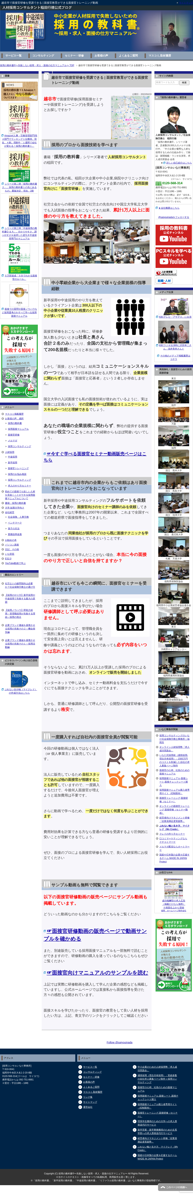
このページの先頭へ (176, 1187)
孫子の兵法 (13, 528)
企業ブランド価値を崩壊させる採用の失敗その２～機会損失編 (20, 628)
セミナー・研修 (74, 55)
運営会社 (87, 1107)
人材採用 (9, 452)
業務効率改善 (15, 534)
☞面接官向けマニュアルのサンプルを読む (97, 973)
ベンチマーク (15, 522)
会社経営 (9, 512)
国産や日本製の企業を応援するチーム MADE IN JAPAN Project (174, 858)
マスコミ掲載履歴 (14, 414)
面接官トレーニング (18, 468)
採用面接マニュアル (18, 429)
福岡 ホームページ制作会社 (173, 911)
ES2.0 (8, 558)
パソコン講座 (12, 544)
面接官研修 (13, 434)
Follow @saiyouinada (119, 1042)
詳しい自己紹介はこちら (179, 162)
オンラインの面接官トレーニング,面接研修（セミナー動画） (174, 809)
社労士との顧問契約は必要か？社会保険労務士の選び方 (20, 585)
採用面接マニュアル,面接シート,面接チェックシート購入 (173, 782)
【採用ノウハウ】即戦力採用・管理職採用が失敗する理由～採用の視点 (20, 613)
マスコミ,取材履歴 (160, 55)
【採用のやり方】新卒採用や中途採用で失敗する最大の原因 (20, 598)
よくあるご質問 (128, 55)
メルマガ (12, 440)
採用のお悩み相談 (17, 474)
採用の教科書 (15, 423)
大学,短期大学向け (14, 507)
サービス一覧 (13, 55)
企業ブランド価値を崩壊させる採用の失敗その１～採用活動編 (20, 644)
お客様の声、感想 (14, 418)
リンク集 (87, 1097)
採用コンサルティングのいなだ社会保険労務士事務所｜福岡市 (174, 739)
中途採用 (12, 456)
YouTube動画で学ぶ (15, 563)
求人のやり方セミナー (19, 485)
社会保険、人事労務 (18, 517)
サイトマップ (90, 1102)
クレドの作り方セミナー (172, 834)
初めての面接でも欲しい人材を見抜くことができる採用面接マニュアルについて (20, 495)
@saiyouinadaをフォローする (173, 217)
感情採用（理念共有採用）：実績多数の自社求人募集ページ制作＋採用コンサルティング (157, 1079)
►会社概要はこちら (169, 208)
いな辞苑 (9, 554)
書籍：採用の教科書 (15, 503)
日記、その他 (12, 549)
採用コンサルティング (19, 446)
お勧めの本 (11, 540)
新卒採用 (12, 462)
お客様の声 (101, 55)
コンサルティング (43, 55)
